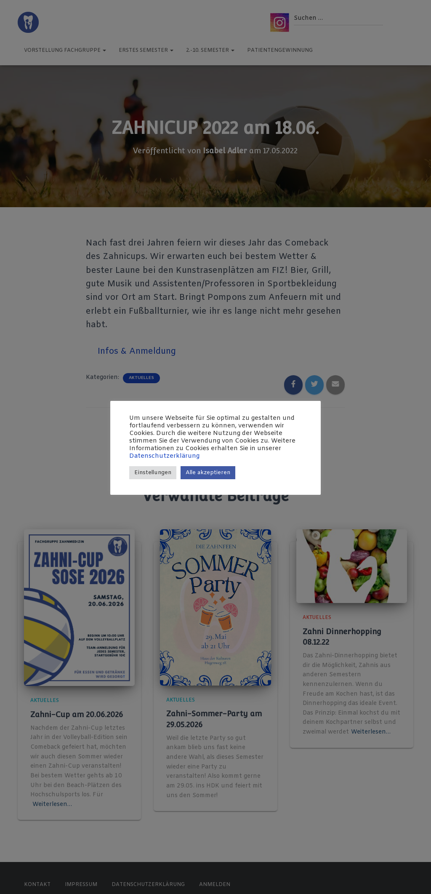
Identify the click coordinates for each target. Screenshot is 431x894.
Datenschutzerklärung (164, 456)
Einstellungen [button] (152, 472)
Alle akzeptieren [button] (208, 472)
